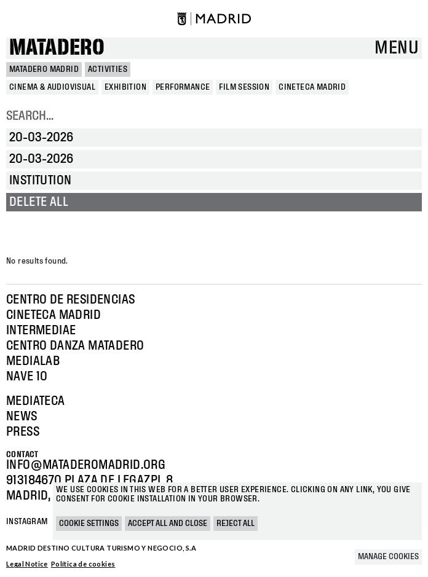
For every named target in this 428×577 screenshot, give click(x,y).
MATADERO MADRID (44, 69)
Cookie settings (89, 523)
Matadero (57, 48)
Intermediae (41, 330)
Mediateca (35, 401)
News (22, 416)
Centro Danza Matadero (75, 346)
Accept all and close (167, 523)
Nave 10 (27, 377)
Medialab (33, 361)
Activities (107, 69)
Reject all (235, 523)
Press (22, 432)
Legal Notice (27, 563)
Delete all (38, 202)
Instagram (27, 521)
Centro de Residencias (70, 300)
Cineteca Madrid (53, 315)
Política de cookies (83, 563)
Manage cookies (388, 556)
